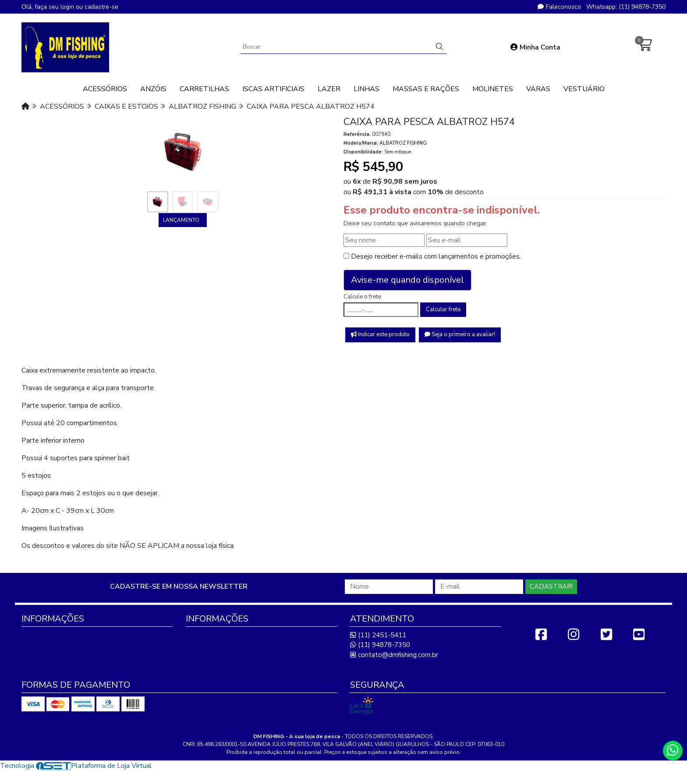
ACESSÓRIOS (105, 89)
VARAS (538, 89)
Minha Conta (535, 47)
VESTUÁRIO (584, 89)
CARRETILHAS (204, 89)
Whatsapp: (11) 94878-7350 (626, 7)
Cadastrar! (551, 586)
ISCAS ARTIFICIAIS (273, 89)
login (68, 7)
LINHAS (366, 89)
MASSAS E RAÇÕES (426, 89)
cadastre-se (101, 7)
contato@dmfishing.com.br (394, 654)
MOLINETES (492, 89)
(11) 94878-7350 (380, 644)
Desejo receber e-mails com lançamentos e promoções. (436, 256)
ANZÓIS (153, 89)
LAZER (329, 89)
